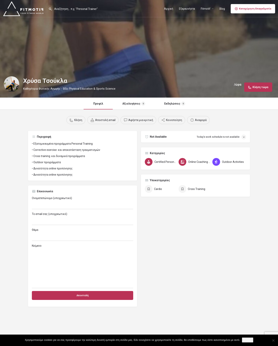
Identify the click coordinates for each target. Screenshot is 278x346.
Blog (222, 8)
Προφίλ (98, 103)
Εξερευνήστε (187, 8)
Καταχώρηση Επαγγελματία (253, 8)
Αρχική (168, 8)
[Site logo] (24, 8)
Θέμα (82, 234)
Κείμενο (82, 266)
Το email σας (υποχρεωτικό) (82, 218)
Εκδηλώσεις (174, 103)
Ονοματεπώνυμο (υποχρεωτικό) (82, 203)
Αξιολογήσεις (133, 103)
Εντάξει (247, 339)
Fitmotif (205, 8)
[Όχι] (273, 340)
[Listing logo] (11, 84)
